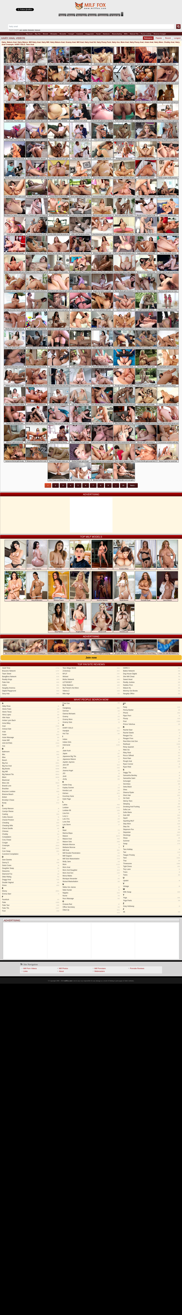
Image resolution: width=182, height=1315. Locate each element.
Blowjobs (53, 34)
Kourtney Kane (91, 796)
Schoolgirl (151, 781)
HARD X (151, 668)
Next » (132, 485)
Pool (151, 721)
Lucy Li (91, 816)
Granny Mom (91, 719)
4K (151, 912)
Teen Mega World (91, 668)
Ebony (30, 891)
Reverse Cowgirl (160, 34)
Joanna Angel (91, 771)
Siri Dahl (151, 798)
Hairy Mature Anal (57, 42)
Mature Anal (12, 42)
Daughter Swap (30, 868)
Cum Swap (30, 851)
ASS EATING (30, 743)
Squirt (151, 818)
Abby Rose (30, 706)
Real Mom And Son (151, 741)
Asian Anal (148, 42)
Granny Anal (71, 42)
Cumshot (79, 34)
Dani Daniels (30, 860)
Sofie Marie (151, 812)
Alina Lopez (30, 715)
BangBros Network (30, 677)
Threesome (151, 864)
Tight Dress (151, 866)
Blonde (45, 34)
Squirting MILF (151, 821)
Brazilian (30, 789)
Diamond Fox (30, 874)
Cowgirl (71, 34)
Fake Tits (30, 908)
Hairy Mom (158, 42)
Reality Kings (30, 679)
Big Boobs (30, 769)
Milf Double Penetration (91, 853)
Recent (168, 38)
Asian (30, 735)
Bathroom (30, 752)
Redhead (151, 744)
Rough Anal (151, 761)
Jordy (91, 779)
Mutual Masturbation (91, 881)
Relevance (148, 38)
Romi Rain (151, 758)
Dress (30, 885)
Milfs (126, 34)
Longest (177, 38)
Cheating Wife (30, 826)
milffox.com (68, 981)
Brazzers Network (30, 671)
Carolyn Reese (30, 811)
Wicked (91, 677)
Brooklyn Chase (30, 800)
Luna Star (91, 822)
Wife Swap (151, 892)
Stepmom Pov (151, 829)
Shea (151, 790)
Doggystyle (89, 34)
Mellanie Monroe (91, 847)
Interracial (91, 745)
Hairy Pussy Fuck (104, 42)
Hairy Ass (116, 42)
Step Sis (151, 827)
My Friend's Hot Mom (91, 688)
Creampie (30, 845)
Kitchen (91, 793)
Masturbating (117, 34)
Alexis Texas (30, 712)
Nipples (91, 893)
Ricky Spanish (151, 747)
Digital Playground (30, 691)
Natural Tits (134, 34)
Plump (151, 718)
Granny (91, 717)
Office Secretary (91, 907)
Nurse (91, 896)
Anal (30, 726)
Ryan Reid (151, 767)
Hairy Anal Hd (90, 42)
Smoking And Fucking (151, 807)
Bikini (30, 777)
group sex (37, 30)
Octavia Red (91, 904)
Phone (151, 713)
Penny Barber (151, 710)
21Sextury (91, 671)
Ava (30, 746)
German (91, 711)
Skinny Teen (151, 801)
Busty (30, 803)
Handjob (91, 731)
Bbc (30, 754)
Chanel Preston (30, 820)
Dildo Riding (30, 877)
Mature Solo (91, 842)
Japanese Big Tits (91, 756)
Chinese (30, 831)
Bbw (30, 757)
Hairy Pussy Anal (137, 42)
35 (123, 485)
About (61, 971)
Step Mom (151, 824)
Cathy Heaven (30, 817)
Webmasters (99, 971)
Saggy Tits (151, 773)
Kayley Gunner (91, 788)
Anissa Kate (30, 729)
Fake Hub (30, 682)
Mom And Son (91, 873)
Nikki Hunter (91, 890)
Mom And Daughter (91, 870)
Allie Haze (30, 718)
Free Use (91, 703)
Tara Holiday (151, 849)
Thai (151, 861)
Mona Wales (91, 876)
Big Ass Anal (30, 766)
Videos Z (91, 691)
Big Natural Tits (30, 774)
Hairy (4, 42)
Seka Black (151, 787)
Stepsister (151, 832)
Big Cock (29, 34)
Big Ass (30, 763)
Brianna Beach (30, 794)
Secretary (151, 784)
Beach (30, 760)
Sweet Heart (151, 679)
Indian (91, 739)
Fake (30, 902)
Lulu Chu (91, 819)
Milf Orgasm (91, 856)
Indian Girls (91, 742)
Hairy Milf (45, 42)
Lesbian (91, 808)
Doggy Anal (30, 880)
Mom (91, 864)
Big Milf (30, 772)
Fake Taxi (30, 905)
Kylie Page (91, 799)
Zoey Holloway (151, 906)
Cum (30, 848)
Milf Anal (80, 42)
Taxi (151, 852)
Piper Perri (151, 716)
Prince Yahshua (151, 724)
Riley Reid (151, 753)
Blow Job (30, 783)
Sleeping (151, 804)
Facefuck (30, 900)
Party (151, 707)
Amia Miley (30, 723)
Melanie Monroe (91, 844)
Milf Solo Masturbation (91, 859)
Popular (159, 38)
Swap (151, 844)
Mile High (91, 694)
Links (25, 971)
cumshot (24, 30)
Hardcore (106, 34)
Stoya (151, 838)
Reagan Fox (151, 736)
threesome (31, 30)
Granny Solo (91, 722)
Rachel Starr (151, 730)
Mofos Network (91, 679)
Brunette (63, 34)
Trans (151, 872)
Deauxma (30, 871)
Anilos (30, 685)
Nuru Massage (91, 899)
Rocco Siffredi (151, 755)
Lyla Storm (91, 825)
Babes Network (151, 671)
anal (20, 30)
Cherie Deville (30, 828)
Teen (151, 858)
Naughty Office (151, 694)
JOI (91, 773)
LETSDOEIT (91, 682)
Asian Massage (30, 737)
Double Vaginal (30, 882)
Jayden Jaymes (91, 762)
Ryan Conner (151, 764)
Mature (91, 836)
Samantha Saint (151, 778)
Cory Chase (30, 840)
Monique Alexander (91, 879)
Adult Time (30, 668)
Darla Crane (30, 865)
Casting (30, 814)
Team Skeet (30, 674)
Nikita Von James (91, 887)
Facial (98, 34)
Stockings (151, 835)
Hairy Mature (23, 42)
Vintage (151, 886)
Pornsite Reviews (137, 968)
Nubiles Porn (151, 685)
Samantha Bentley (151, 775)
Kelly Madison (91, 685)
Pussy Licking (146, 34)
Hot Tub (91, 734)
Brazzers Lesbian (30, 791)
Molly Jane (91, 862)
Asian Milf (30, 740)
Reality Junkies (151, 682)
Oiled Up (91, 910)
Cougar (30, 843)
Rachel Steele (151, 733)
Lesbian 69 (91, 810)
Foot (30, 911)
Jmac (91, 768)
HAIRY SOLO (20, 45)
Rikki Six (151, 750)
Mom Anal (125, 42)
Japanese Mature (91, 759)
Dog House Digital (151, 674)
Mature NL (151, 688)
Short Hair (151, 795)
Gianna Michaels (91, 714)
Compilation (30, 837)
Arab (30, 732)
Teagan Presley (151, 855)
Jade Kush (91, 751)
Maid (91, 830)
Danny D (30, 863)
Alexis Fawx (30, 709)
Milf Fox (91, 6)
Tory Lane (151, 869)
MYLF (91, 674)
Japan (91, 753)
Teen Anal (30, 45)
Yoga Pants (151, 901)
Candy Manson (30, 809)
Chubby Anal (169, 42)
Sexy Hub (30, 694)
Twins (151, 875)
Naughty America (30, 688)
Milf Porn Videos (30, 968)
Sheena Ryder (151, 792)
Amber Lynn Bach (30, 720)
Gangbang (91, 708)
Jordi (91, 776)
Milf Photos (63, 968)
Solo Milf (151, 815)
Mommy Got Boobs (151, 691)
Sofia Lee (151, 809)
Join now (91, 657)
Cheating (30, 823)
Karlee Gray (91, 785)
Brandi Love (30, 786)
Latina (91, 805)
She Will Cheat (151, 677)
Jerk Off (91, 765)
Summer (151, 841)
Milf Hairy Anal (35, 42)
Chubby (30, 834)
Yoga (151, 898)
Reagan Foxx (151, 738)
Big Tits (38, 34)
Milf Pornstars (100, 968)
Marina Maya (91, 833)
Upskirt (151, 881)
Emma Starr (30, 894)
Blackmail (30, 780)
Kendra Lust (91, 790)
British (30, 797)
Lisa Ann (91, 813)
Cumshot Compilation (30, 854)
